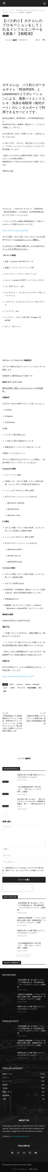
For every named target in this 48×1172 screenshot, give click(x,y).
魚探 (4, 691)
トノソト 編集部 (12, 40)
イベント (11, 10)
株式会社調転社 (32, 688)
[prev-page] (3, 813)
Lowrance (19, 684)
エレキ (5, 688)
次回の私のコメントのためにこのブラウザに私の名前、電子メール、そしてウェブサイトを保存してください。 (23, 870)
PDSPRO (28, 684)
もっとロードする (24, 955)
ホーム (4, 10)
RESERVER (36, 684)
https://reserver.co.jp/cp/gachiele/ (15, 230)
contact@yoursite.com (20, 1136)
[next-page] (7, 813)
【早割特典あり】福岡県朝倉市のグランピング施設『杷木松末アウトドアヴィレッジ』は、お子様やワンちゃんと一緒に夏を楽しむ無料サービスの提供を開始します (12, 723)
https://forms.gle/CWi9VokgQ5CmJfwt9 (18, 676)
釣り (40, 688)
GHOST (11, 684)
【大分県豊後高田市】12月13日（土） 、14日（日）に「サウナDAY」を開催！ (29, 789)
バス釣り (12, 688)
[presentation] (17, 887)
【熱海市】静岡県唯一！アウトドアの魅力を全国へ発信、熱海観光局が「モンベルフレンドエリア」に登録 (31, 920)
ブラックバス (21, 688)
